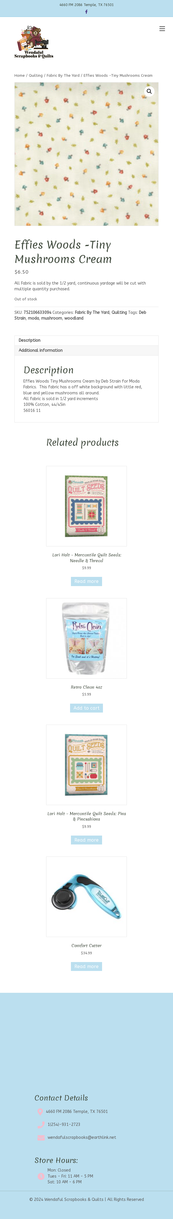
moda (33, 318)
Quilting (36, 75)
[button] (149, 91)
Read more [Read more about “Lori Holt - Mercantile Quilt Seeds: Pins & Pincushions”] (86, 840)
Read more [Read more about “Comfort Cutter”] (86, 966)
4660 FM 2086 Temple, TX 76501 (77, 1111)
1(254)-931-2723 (64, 1124)
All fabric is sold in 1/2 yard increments (60, 398)
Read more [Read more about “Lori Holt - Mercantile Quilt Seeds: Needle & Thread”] (86, 581)
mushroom (51, 318)
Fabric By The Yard (63, 75)
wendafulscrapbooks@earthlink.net (82, 1137)
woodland (73, 318)
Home (19, 75)
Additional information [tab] (41, 350)
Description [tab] (29, 340)
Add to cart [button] (86, 708)
